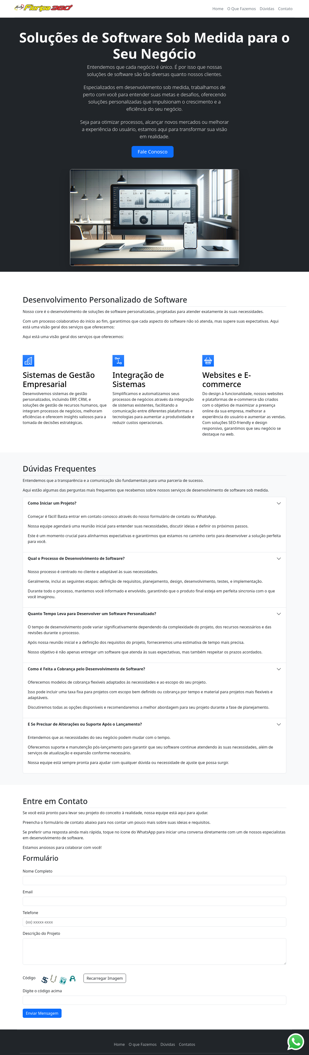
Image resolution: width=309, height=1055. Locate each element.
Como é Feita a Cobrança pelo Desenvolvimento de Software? (86, 669)
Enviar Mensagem (42, 1013)
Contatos (187, 1044)
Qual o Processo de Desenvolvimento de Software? (76, 558)
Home (119, 1044)
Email (28, 892)
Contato (285, 8)
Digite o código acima (42, 990)
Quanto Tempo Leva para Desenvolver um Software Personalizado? (92, 613)
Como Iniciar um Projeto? (52, 503)
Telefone (30, 912)
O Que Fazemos (241, 8)
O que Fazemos (143, 1044)
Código (29, 977)
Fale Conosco (153, 151)
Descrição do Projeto (41, 933)
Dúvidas (267, 8)
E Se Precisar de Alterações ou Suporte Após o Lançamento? (85, 724)
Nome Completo (37, 871)
